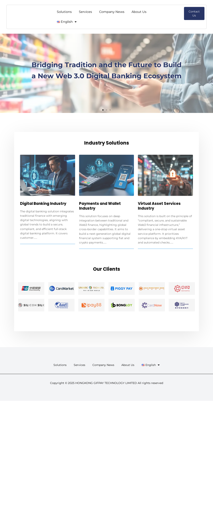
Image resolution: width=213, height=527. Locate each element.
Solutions (64, 12)
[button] (103, 110)
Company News (111, 12)
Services (85, 12)
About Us (139, 12)
